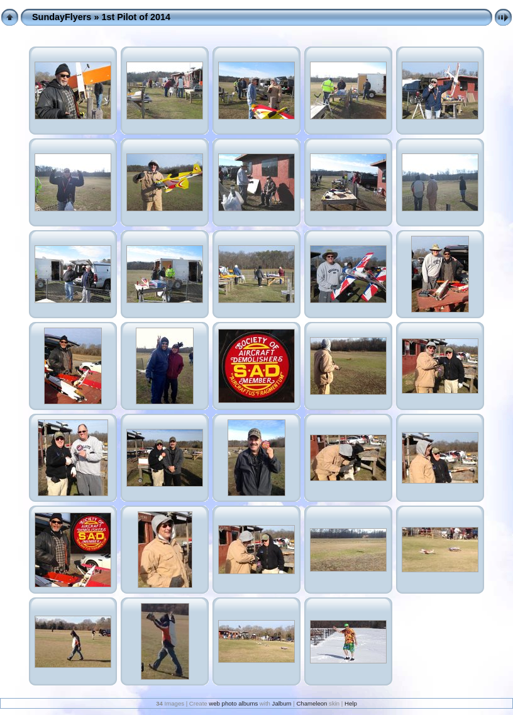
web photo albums (233, 703)
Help (351, 703)
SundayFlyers (61, 17)
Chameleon (311, 703)
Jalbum (282, 703)
